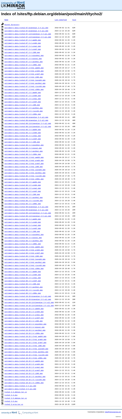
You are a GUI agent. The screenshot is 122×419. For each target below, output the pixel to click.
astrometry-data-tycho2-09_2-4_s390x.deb (23, 244)
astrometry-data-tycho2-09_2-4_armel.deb (23, 225)
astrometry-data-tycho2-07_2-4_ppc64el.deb (24, 62)
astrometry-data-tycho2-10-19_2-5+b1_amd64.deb (25, 336)
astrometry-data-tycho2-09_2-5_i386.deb (22, 284)
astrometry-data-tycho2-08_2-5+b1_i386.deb (24, 167)
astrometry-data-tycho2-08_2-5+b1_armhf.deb (24, 163)
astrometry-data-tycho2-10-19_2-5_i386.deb (24, 373)
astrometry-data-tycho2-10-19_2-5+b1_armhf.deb (25, 342)
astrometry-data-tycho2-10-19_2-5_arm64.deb (24, 364)
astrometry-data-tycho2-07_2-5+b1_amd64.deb (24, 68)
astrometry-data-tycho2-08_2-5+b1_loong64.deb (25, 170)
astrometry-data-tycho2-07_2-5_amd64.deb (23, 92)
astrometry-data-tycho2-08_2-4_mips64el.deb (24, 145)
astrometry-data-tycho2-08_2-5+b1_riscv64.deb (25, 176)
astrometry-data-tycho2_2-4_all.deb (20, 386)
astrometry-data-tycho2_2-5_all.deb (20, 389)
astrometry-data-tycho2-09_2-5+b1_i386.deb (24, 256)
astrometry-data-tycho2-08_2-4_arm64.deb (23, 133)
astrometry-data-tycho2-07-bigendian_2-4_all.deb (26, 28)
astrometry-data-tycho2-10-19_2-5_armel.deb (24, 367)
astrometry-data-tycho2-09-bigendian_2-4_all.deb (26, 207)
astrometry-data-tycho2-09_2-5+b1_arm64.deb (24, 250)
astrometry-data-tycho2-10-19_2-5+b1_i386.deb (25, 346)
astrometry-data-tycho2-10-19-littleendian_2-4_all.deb (29, 302)
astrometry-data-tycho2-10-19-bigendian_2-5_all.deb (28, 299)
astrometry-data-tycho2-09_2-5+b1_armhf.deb (24, 253)
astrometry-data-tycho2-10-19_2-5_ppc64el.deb (25, 376)
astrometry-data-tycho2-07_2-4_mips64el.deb (24, 55)
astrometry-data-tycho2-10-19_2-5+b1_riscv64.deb (26, 355)
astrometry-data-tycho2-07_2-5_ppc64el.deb (24, 108)
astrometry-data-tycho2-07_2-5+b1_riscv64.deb (25, 86)
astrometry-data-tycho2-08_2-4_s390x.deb (23, 154)
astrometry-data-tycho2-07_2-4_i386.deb (22, 52)
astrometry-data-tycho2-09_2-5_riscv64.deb (24, 290)
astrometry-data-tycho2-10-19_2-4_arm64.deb (24, 312)
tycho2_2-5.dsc (11, 401)
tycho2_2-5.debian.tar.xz (16, 398)
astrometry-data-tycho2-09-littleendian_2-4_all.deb (28, 213)
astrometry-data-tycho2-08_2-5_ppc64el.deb (24, 197)
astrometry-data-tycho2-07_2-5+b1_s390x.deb (24, 89)
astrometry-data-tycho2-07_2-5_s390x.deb (23, 114)
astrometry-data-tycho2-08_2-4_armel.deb (23, 136)
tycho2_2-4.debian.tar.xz (16, 392)
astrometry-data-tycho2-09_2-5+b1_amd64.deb (24, 247)
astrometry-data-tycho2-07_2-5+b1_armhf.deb (24, 74)
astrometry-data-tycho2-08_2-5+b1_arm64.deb (24, 160)
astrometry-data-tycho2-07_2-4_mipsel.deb (23, 58)
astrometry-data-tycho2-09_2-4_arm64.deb (23, 222)
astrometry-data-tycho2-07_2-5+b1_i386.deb (24, 77)
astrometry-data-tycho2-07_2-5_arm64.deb (23, 96)
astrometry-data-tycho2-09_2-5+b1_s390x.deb (24, 268)
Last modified (61, 20)
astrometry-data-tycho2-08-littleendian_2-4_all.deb (28, 123)
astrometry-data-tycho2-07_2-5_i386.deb (22, 105)
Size (74, 20)
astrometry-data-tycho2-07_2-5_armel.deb (23, 99)
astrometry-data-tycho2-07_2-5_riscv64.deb (24, 111)
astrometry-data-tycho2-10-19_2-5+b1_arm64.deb (25, 339)
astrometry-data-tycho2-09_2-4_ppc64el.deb (24, 241)
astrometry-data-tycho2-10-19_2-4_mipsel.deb (24, 327)
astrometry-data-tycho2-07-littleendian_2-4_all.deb (28, 34)
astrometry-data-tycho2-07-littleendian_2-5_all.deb (28, 37)
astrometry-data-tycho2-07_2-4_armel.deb (23, 46)
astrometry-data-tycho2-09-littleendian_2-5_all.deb (28, 216)
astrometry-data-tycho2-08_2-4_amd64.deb (23, 129)
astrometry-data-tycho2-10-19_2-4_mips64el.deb (25, 324)
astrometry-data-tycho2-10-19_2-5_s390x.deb (24, 383)
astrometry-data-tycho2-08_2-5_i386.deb (22, 194)
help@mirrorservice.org (113, 412)
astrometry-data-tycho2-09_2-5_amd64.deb (23, 271)
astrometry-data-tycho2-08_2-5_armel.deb (23, 188)
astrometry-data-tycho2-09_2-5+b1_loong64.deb (25, 259)
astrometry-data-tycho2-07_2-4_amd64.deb (23, 40)
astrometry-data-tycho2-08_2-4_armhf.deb (23, 139)
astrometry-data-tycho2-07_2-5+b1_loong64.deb (25, 80)
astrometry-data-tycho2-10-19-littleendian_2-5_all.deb (29, 305)
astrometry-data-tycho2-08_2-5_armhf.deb (23, 191)
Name (6, 20)
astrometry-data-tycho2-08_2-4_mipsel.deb (23, 148)
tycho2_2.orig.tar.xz (14, 404)
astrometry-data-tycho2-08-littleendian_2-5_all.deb (28, 126)
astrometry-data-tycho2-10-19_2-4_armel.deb (24, 315)
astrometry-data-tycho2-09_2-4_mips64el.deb (24, 234)
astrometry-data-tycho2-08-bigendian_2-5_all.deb (26, 120)
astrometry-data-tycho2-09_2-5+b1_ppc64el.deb (25, 262)
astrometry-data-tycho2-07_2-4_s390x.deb (23, 65)
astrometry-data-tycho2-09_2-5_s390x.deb (23, 293)
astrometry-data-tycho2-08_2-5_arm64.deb (23, 185)
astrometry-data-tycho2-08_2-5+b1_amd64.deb (24, 157)
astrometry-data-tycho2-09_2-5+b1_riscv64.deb (25, 265)
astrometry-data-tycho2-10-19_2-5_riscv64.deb (25, 380)
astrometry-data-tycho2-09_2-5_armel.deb (23, 278)
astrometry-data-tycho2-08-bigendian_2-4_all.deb (26, 117)
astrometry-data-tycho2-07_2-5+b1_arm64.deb (24, 71)
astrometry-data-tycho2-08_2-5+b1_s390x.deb (24, 179)
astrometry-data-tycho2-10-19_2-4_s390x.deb (24, 333)
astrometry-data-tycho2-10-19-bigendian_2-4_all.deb (28, 296)
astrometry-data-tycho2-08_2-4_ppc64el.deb (24, 151)
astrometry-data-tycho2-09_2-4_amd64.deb (23, 219)
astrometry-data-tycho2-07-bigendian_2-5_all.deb (26, 31)
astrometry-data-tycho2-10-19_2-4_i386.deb (24, 321)
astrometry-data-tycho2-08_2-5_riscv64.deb (24, 200)
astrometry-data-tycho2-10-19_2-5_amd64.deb (24, 361)
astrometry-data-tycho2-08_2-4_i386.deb (22, 142)
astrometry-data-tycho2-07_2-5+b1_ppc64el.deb (25, 83)
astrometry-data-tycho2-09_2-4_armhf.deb (23, 228)
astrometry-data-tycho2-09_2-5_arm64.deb (23, 275)
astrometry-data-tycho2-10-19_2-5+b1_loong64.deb (26, 349)
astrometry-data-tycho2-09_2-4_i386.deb (22, 231)
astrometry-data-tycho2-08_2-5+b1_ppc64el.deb (25, 173)
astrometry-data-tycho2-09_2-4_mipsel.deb (23, 238)
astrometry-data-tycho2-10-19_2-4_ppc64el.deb (25, 330)
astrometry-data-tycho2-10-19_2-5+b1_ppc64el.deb (26, 352)
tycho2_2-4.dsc (11, 395)
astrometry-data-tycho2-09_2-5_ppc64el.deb (24, 287)
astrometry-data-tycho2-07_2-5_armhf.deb (23, 102)
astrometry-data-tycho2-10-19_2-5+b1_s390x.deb (25, 358)
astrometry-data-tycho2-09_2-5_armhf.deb (23, 281)
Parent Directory (12, 25)
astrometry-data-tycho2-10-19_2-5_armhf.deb (24, 370)
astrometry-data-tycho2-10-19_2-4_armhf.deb (24, 318)
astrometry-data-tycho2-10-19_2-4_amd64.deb (24, 309)
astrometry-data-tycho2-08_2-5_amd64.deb (23, 182)
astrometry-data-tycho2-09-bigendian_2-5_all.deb (26, 210)
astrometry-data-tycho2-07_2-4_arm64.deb (23, 43)
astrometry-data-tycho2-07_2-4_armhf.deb (23, 49)
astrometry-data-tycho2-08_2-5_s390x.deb (23, 204)
